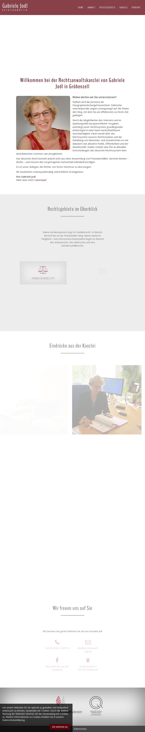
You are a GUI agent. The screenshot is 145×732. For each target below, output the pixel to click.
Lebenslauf (41, 179)
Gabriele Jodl (15, 7)
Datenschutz (80, 728)
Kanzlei (124, 7)
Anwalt (92, 7)
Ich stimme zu (60, 726)
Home (81, 7)
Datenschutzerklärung (13, 720)
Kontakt (136, 7)
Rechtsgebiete (108, 7)
